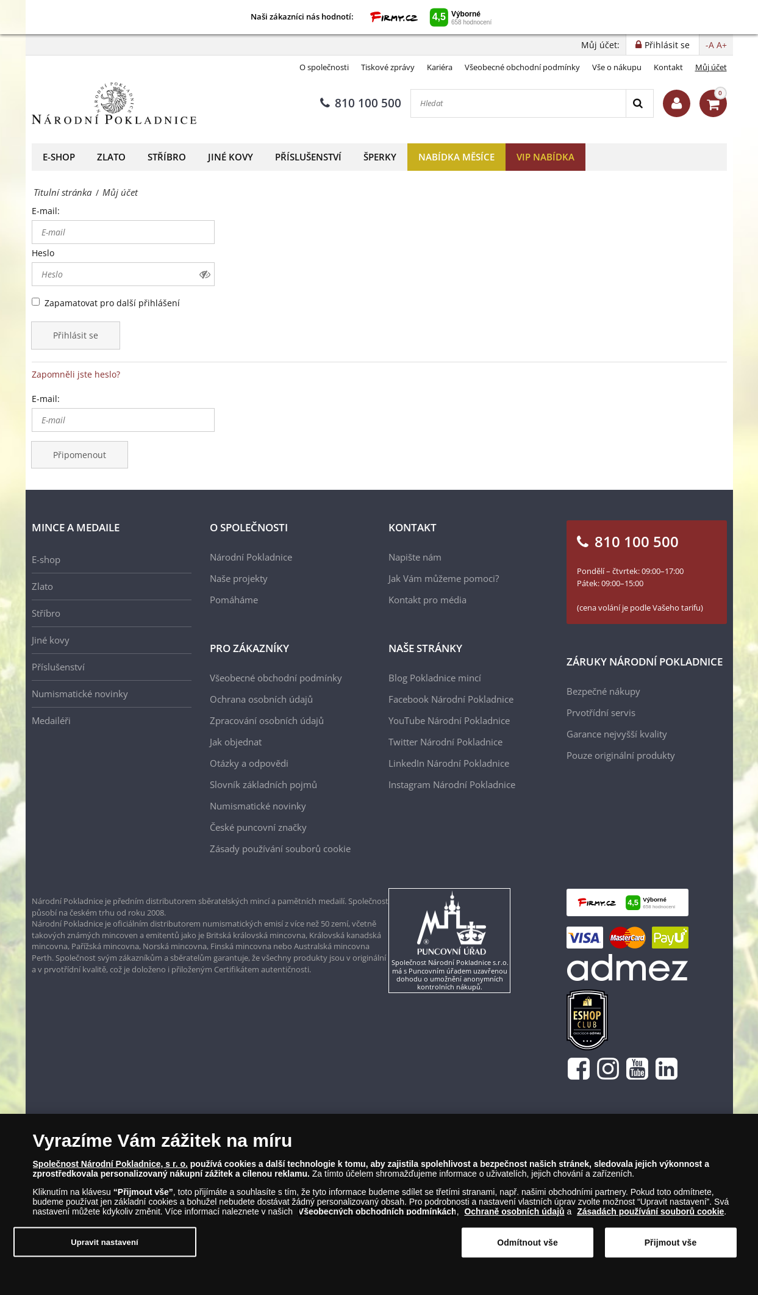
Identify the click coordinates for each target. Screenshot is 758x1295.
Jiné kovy (230, 157)
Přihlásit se (75, 335)
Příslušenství (308, 157)
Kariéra (439, 67)
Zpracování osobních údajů (267, 720)
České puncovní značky (258, 827)
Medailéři (51, 720)
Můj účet (711, 67)
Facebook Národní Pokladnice (450, 699)
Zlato (111, 157)
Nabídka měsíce (456, 157)
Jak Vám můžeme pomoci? (443, 578)
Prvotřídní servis (601, 712)
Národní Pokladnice (251, 557)
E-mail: (46, 211)
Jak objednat (236, 742)
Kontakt (668, 67)
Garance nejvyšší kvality (617, 734)
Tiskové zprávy (388, 67)
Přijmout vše (671, 1247)
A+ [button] (722, 45)
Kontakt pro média (427, 600)
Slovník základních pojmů (263, 784)
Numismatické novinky (80, 693)
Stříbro (167, 157)
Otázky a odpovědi (249, 763)
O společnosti (324, 67)
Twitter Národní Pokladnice (445, 742)
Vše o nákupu (617, 67)
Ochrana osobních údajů (261, 699)
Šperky (379, 157)
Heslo (43, 253)
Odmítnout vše (527, 1247)
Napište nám (415, 557)
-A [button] (710, 45)
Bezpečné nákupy (603, 691)
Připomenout (79, 455)
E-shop (59, 157)
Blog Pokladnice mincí (434, 678)
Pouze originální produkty (621, 755)
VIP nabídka (545, 157)
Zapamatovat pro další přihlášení (112, 303)
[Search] (639, 103)
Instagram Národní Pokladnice (451, 784)
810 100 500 (360, 103)
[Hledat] (518, 103)
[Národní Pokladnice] (114, 103)
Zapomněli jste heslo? (76, 374)
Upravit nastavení (104, 1246)
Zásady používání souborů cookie (280, 848)
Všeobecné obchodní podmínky (522, 67)
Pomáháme (234, 600)
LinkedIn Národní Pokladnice (448, 763)
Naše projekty (239, 578)
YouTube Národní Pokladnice (449, 720)
